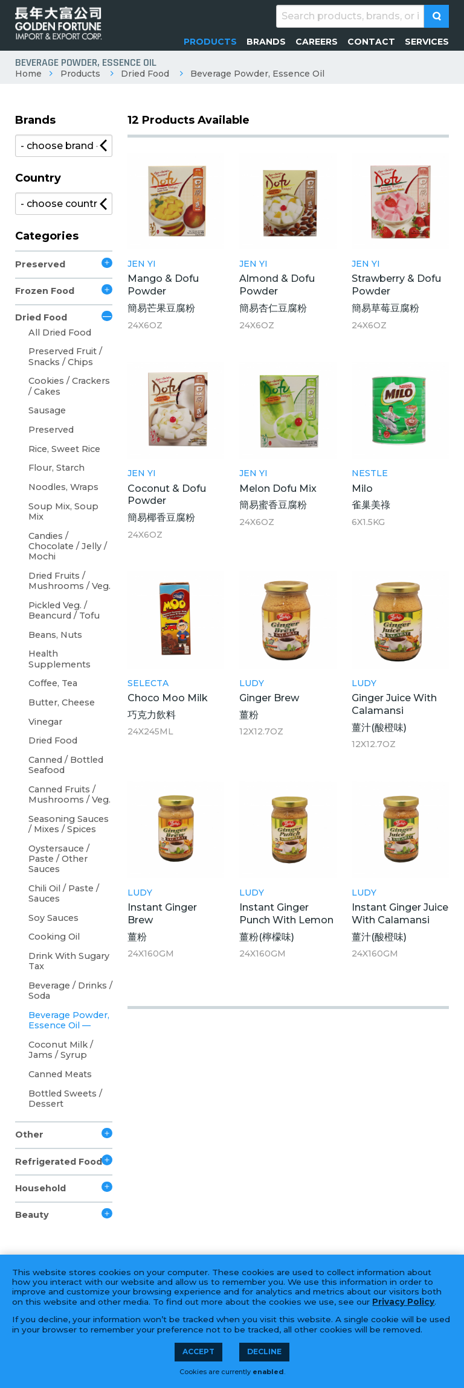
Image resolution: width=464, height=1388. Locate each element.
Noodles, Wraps (63, 487)
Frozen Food (44, 290)
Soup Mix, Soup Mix (63, 511)
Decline (264, 1351)
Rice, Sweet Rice (64, 449)
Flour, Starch (56, 467)
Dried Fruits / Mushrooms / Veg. (69, 580)
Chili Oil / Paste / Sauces (63, 893)
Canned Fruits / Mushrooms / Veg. (69, 794)
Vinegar (45, 721)
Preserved (40, 264)
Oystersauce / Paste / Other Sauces (58, 859)
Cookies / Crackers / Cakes (69, 385)
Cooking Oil (54, 936)
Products (80, 73)
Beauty (32, 1214)
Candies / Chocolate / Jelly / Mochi (67, 546)
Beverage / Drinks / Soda (70, 990)
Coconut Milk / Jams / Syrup (60, 1049)
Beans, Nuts (55, 634)
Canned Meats (60, 1074)
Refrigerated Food (58, 1161)
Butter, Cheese (61, 702)
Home (28, 73)
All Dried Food (59, 332)
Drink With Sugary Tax (68, 961)
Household (40, 1188)
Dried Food (145, 73)
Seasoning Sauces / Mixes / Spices (68, 824)
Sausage (47, 410)
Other (29, 1134)
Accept (198, 1351)
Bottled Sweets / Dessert (65, 1098)
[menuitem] (210, 41)
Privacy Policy (403, 1302)
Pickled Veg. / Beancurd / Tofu (64, 610)
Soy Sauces (53, 917)
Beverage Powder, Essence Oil (257, 73)
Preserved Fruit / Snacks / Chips (65, 356)
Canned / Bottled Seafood (65, 764)
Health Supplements (59, 658)
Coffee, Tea (52, 683)
